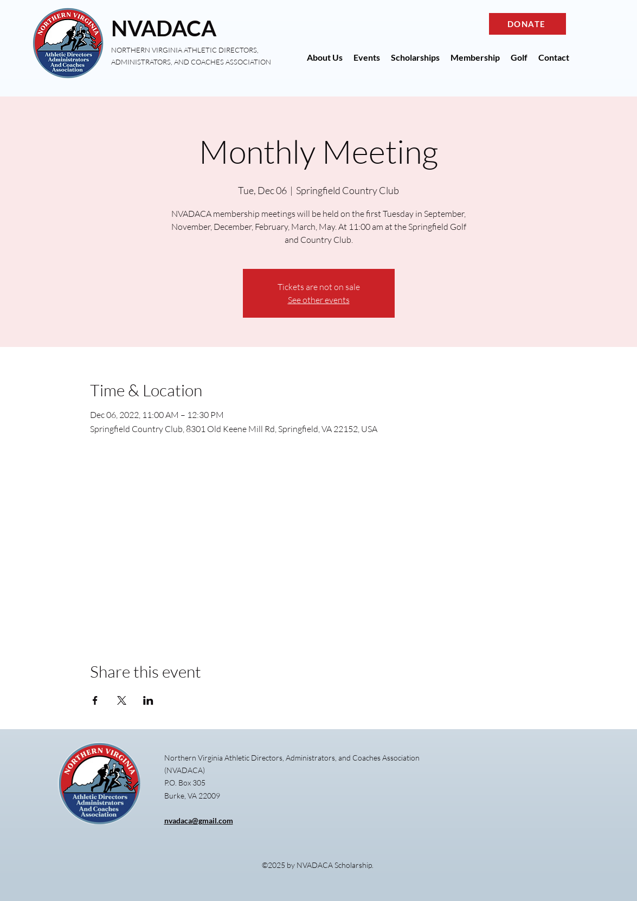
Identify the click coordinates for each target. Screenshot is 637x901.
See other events (319, 299)
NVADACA (163, 28)
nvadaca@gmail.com (198, 820)
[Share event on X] (122, 700)
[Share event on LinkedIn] (148, 700)
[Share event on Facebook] (95, 700)
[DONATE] (527, 24)
